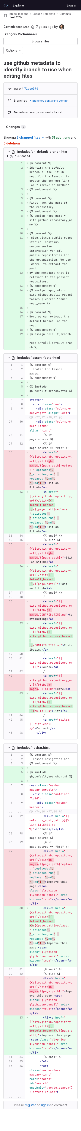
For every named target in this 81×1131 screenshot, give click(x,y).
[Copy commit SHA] (32, 27)
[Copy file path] (11, 156)
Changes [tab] (16, 127)
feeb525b (16, 17)
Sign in (71, 5)
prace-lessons (19, 13)
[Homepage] (5, 5)
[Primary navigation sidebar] (5, 15)
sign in (45, 1105)
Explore (18, 5)
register (30, 1105)
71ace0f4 (31, 89)
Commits (65, 13)
